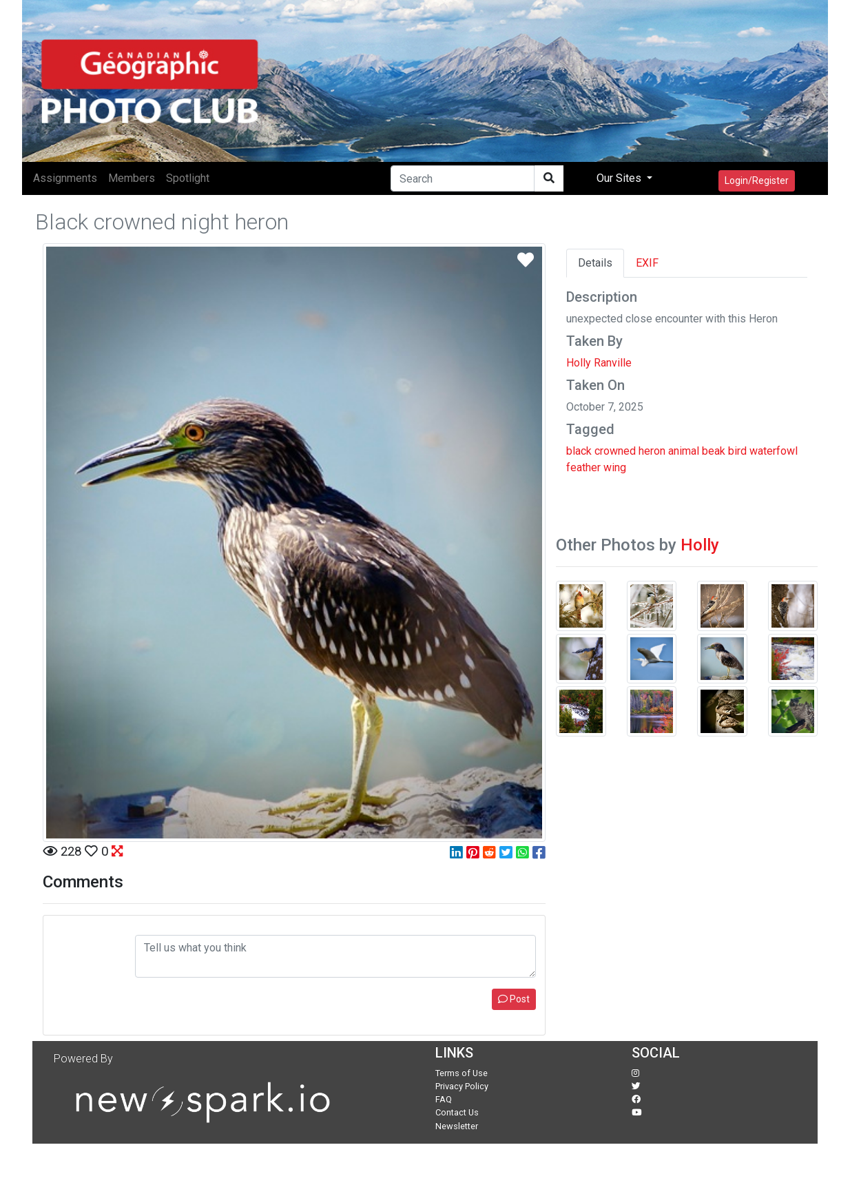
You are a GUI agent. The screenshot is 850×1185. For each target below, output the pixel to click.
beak (713, 450)
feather (583, 467)
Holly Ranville (599, 362)
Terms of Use (461, 1073)
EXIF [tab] (647, 262)
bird (737, 450)
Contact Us (457, 1112)
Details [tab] (595, 262)
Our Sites (620, 178)
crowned (615, 450)
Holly (700, 545)
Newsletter (456, 1126)
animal (683, 450)
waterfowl (773, 450)
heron (652, 450)
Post (514, 998)
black (579, 450)
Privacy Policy (461, 1086)
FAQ (443, 1099)
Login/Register (757, 180)
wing (614, 467)
